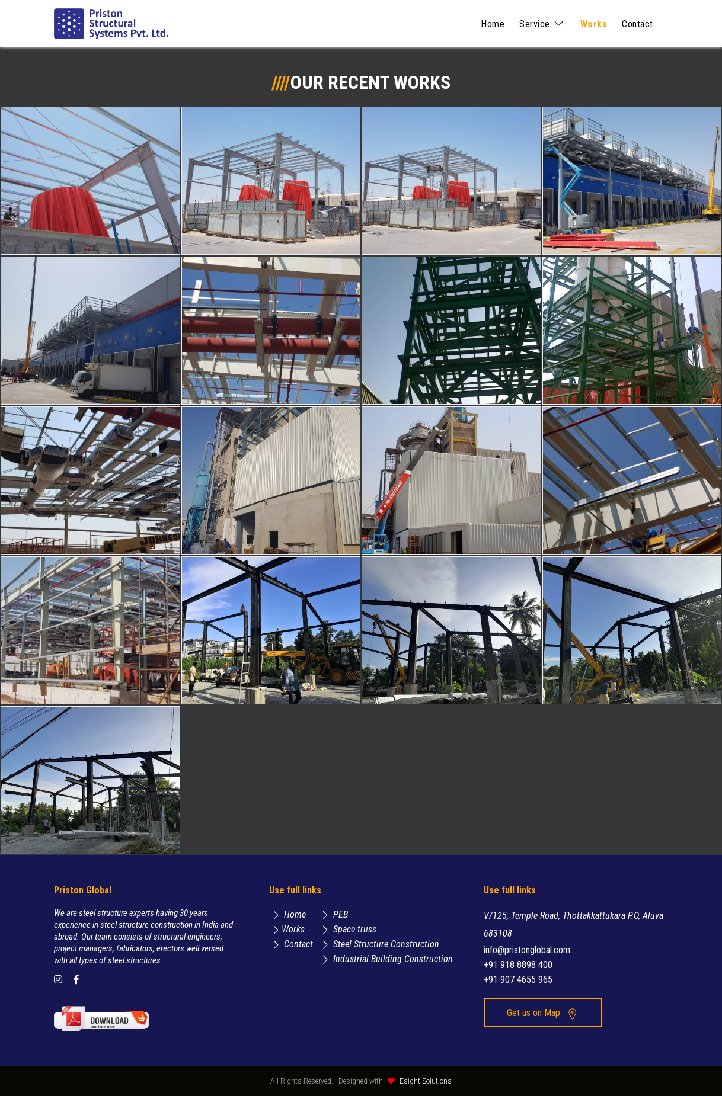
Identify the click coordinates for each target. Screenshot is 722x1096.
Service (542, 24)
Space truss (347, 929)
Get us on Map (543, 1012)
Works (594, 24)
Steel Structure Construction (378, 944)
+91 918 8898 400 (518, 964)
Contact (637, 24)
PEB (333, 914)
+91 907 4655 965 (518, 979)
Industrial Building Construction (385, 958)
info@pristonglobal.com (527, 950)
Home (492, 24)
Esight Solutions (426, 1081)
